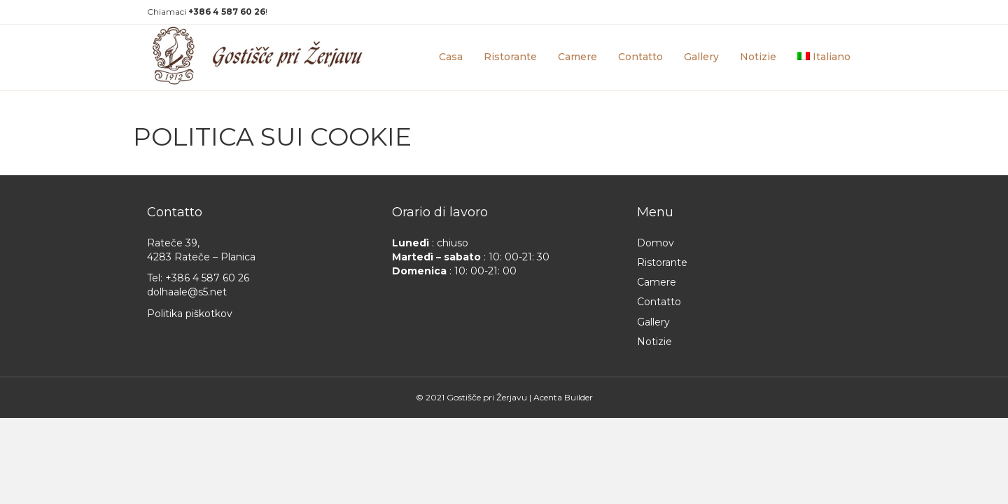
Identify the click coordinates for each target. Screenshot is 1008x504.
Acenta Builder (563, 397)
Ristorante (510, 56)
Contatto (640, 56)
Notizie (758, 56)
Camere (577, 56)
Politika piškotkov (189, 313)
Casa (451, 56)
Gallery (701, 56)
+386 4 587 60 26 (207, 278)
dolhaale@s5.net (187, 292)
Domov (655, 243)
